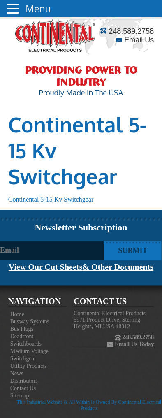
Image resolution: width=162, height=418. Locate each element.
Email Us (135, 40)
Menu (38, 8)
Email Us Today (133, 344)
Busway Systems (29, 321)
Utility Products (28, 366)
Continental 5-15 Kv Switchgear (51, 199)
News (16, 373)
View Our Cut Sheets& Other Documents (81, 267)
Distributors (24, 381)
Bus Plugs (21, 329)
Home (17, 314)
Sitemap (19, 395)
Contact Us (23, 388)
